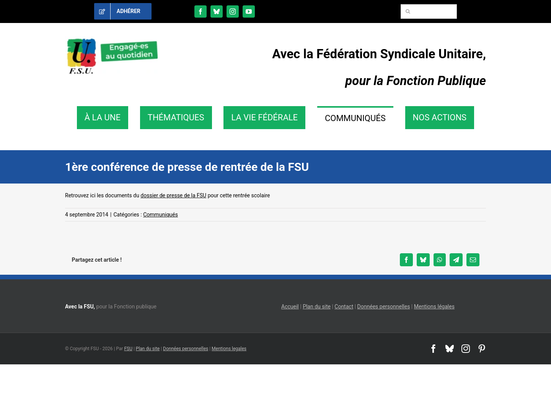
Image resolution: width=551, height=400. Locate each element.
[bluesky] (216, 11)
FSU (128, 348)
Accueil (290, 306)
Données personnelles (383, 306)
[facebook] (200, 11)
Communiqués (160, 214)
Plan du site (317, 306)
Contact (343, 306)
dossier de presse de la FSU (173, 195)
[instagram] (233, 11)
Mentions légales (434, 306)
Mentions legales (229, 348)
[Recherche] (408, 11)
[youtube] (249, 11)
